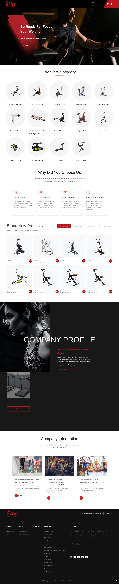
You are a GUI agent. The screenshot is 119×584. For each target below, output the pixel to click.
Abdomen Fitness (48, 531)
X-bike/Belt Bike (48, 572)
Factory (7, 538)
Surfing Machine (48, 565)
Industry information (24, 534)
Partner (77, 4)
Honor (7, 534)
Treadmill (46, 568)
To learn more (62, 370)
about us (56, 4)
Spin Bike (46, 556)
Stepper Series (48, 562)
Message (108, 513)
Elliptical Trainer (48, 538)
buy (30, 261)
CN (93, 2)
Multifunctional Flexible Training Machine (54, 550)
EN (93, 5)
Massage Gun (47, 547)
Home (50, 4)
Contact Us (86, 4)
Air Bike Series (48, 534)
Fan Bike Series (48, 541)
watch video (18, 409)
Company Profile (10, 531)
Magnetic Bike (48, 544)
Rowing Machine (48, 553)
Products (64, 4)
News (71, 4)
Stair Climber (47, 559)
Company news (23, 531)
